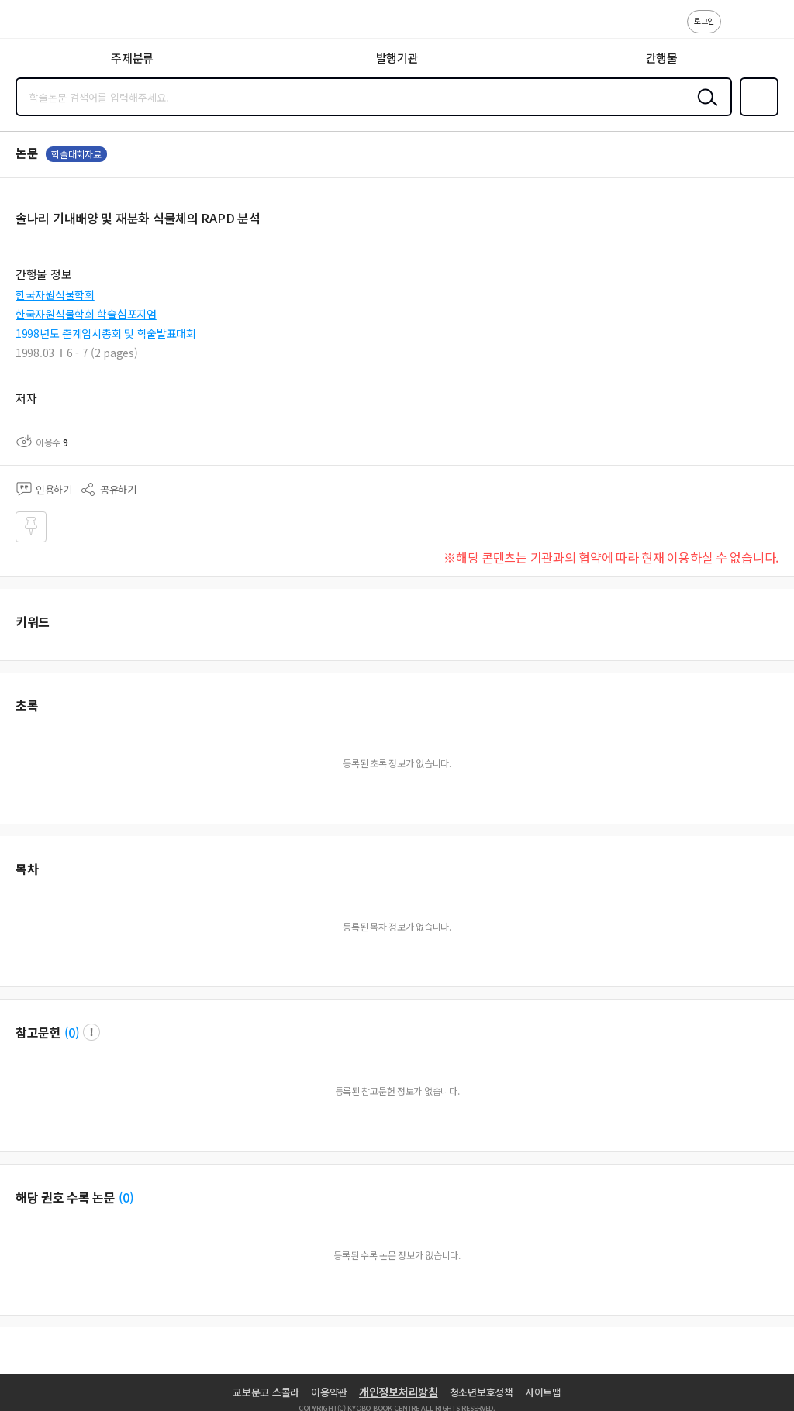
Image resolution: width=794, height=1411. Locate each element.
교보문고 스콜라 (266, 1392)
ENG (769, 29)
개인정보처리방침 (398, 1391)
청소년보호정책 (481, 1392)
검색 (704, 109)
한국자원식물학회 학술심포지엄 (86, 314)
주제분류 (132, 58)
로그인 (704, 20)
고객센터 (737, 29)
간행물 (662, 58)
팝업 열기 (91, 1032)
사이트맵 (543, 1392)
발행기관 (397, 58)
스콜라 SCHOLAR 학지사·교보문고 (47, 24)
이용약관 (329, 1392)
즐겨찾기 (756, 114)
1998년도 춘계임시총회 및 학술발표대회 (106, 333)
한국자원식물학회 (55, 294)
